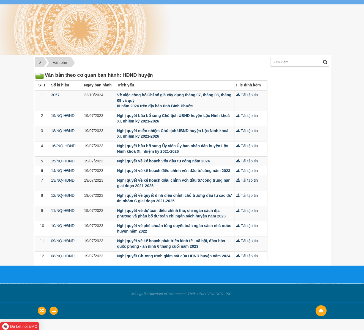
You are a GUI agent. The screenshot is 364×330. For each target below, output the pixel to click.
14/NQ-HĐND (63, 170)
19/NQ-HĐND (63, 115)
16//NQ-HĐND (63, 146)
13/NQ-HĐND (63, 180)
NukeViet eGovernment (167, 294)
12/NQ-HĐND (63, 195)
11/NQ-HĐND (63, 210)
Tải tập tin (247, 95)
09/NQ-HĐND (63, 241)
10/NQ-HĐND (63, 225)
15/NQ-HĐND (63, 161)
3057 (55, 95)
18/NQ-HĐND (63, 131)
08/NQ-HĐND (63, 256)
